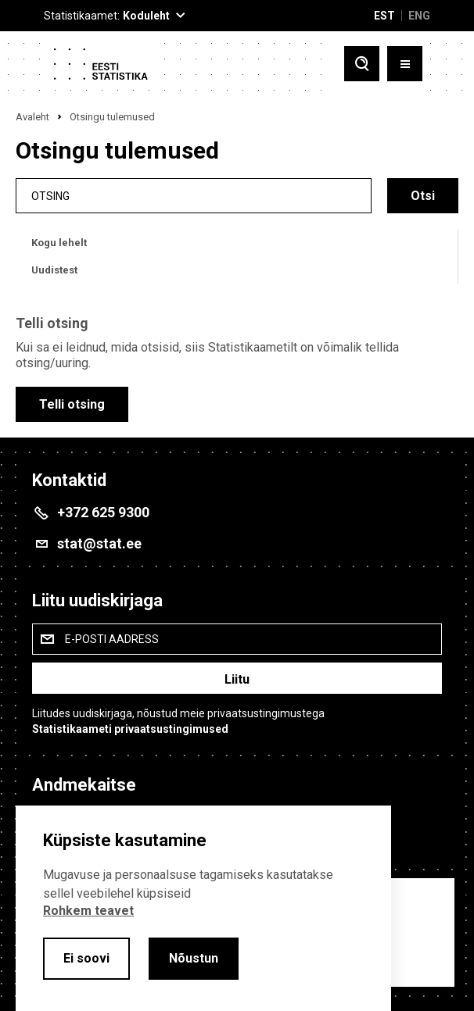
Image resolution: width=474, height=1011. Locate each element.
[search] (194, 195)
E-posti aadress (112, 639)
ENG (419, 15)
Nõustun (193, 958)
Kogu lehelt (59, 242)
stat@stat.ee (99, 543)
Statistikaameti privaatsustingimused (130, 729)
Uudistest (54, 270)
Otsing (50, 196)
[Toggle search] (361, 65)
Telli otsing (72, 404)
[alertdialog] (203, 908)
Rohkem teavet (88, 910)
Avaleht (32, 117)
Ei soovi (86, 958)
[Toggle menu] (404, 65)
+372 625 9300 (103, 512)
